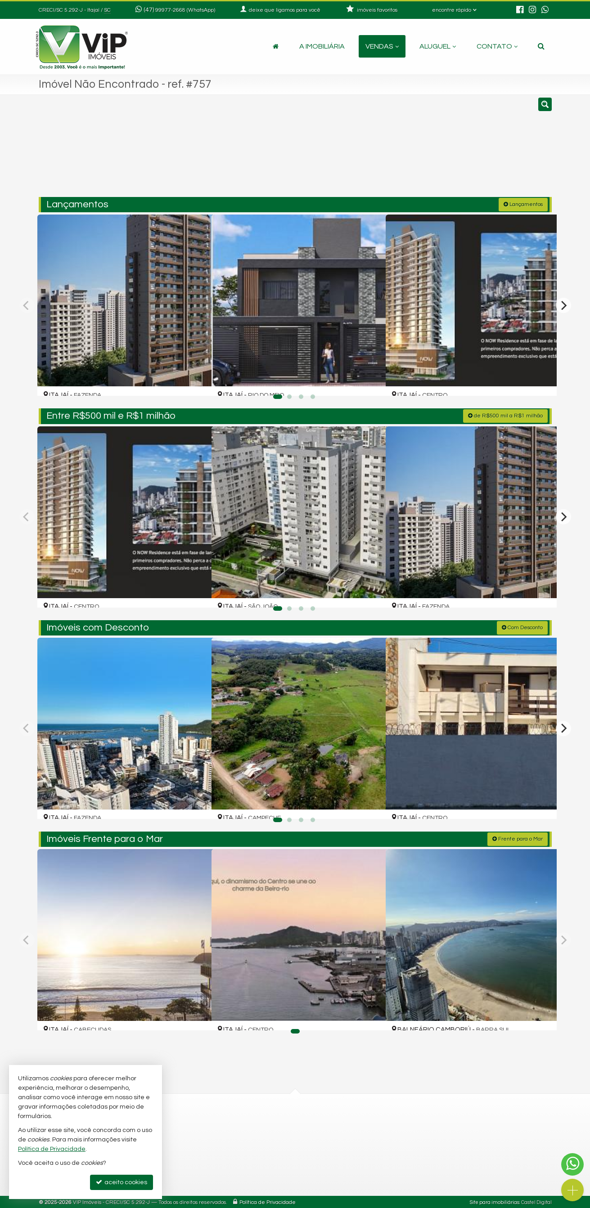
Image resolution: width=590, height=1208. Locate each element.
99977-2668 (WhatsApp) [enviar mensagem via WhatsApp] (185, 10)
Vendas (382, 46)
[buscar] (445, 149)
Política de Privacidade (267, 1201)
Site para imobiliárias (494, 1201)
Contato (497, 46)
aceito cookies (121, 1182)
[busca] (541, 46)
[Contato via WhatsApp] (572, 1164)
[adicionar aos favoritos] (195, 380)
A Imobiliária (322, 46)
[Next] (563, 304)
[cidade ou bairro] (377, 149)
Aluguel (437, 46)
